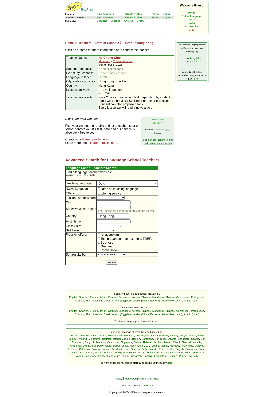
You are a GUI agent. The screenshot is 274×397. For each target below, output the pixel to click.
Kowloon (192, 61)
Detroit (117, 352)
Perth (162, 349)
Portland (72, 349)
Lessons (102, 20)
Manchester (164, 342)
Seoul (124, 345)
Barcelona (147, 338)
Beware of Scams (143, 385)
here (195, 78)
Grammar (106, 246)
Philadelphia (149, 342)
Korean (135, 297)
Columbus (191, 349)
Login (166, 14)
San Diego (161, 338)
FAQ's (155, 14)
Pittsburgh (153, 352)
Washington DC (138, 345)
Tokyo (183, 335)
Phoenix (107, 352)
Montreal (129, 335)
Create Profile (133, 14)
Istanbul (117, 338)
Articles (128, 20)
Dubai (116, 345)
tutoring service (109, 193)
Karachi (197, 342)
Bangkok (90, 342)
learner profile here (95, 139)
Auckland (117, 349)
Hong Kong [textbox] (106, 216)
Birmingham (176, 352)
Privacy (118, 378)
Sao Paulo (98, 345)
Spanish (83, 297)
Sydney (174, 335)
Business (105, 242)
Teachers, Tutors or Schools (98, 43)
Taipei (127, 338)
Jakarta (153, 349)
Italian (103, 297)
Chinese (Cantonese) (177, 297)
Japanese (124, 297)
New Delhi (192, 356)
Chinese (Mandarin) (152, 297)
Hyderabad (187, 345)
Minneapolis (192, 352)
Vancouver (113, 342)
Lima (126, 349)
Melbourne (94, 338)
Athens (164, 352)
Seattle (195, 338)
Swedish (97, 300)
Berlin (124, 356)
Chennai (186, 342)
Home (191, 12)
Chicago (156, 335)
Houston (107, 338)
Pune (182, 356)
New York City (88, 335)
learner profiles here (103, 142)
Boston (136, 338)
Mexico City (129, 352)
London (74, 335)
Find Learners (105, 17)
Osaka (100, 356)
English (73, 297)
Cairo (108, 345)
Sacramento (86, 352)
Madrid (83, 338)
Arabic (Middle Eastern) (146, 300)
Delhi (144, 349)
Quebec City (113, 356)
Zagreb (180, 349)
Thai (88, 300)
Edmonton (160, 356)
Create (141, 20)
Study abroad (108, 235)
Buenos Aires (115, 335)
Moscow (174, 345)
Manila (164, 345)
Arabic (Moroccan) (172, 300)
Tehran (192, 335)
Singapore (126, 342)
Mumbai (100, 342)
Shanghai (75, 345)
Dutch (128, 43)
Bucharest (135, 356)
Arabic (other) (191, 300)
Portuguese (197, 297)
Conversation (108, 250)
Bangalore (184, 338)
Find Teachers (105, 14)
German (112, 297)
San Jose (89, 356)
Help (156, 378)
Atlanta (172, 338)
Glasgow (172, 356)
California (84, 349)
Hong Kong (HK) (192, 58)
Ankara (141, 352)
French (94, 297)
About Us (126, 385)
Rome (201, 349)
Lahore (106, 349)
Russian (79, 300)
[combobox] (127, 183)
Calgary (96, 349)
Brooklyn (148, 356)
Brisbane (154, 345)
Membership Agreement (138, 378)
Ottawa (199, 345)
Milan (98, 352)
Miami (176, 342)
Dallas (137, 342)
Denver (74, 352)
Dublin (170, 349)
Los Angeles (143, 335)
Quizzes (115, 20)
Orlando (135, 349)
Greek (107, 300)
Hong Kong (145, 43)
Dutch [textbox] (103, 183)
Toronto (101, 335)
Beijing (86, 345)
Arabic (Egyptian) (121, 300)
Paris (165, 335)
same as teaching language (118, 189)
